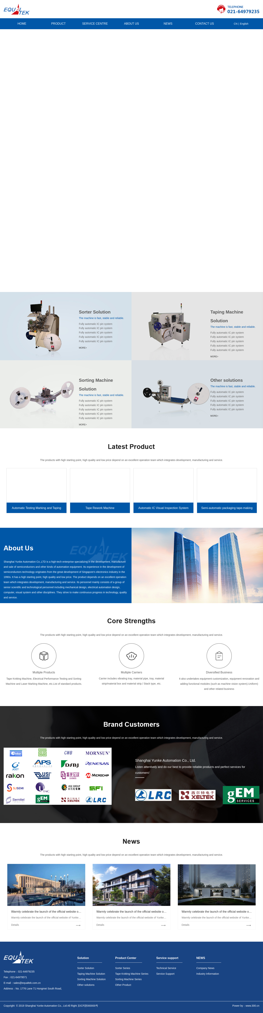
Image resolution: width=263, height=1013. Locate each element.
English (244, 23)
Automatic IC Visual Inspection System (163, 508)
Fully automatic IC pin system (95, 323)
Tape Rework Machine (99, 508)
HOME (22, 23)
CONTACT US (204, 23)
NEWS (168, 23)
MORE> (83, 348)
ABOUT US (131, 23)
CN (235, 23)
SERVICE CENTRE (95, 23)
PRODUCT (58, 23)
